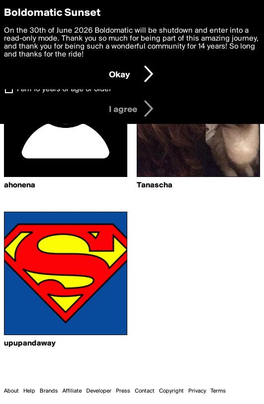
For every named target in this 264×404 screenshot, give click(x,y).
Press (123, 391)
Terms (218, 391)
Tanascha (154, 185)
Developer (98, 391)
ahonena (19, 185)
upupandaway (29, 343)
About (11, 391)
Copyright (171, 391)
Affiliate (72, 391)
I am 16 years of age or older (64, 89)
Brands (49, 391)
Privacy (197, 391)
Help (29, 391)
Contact (145, 391)
